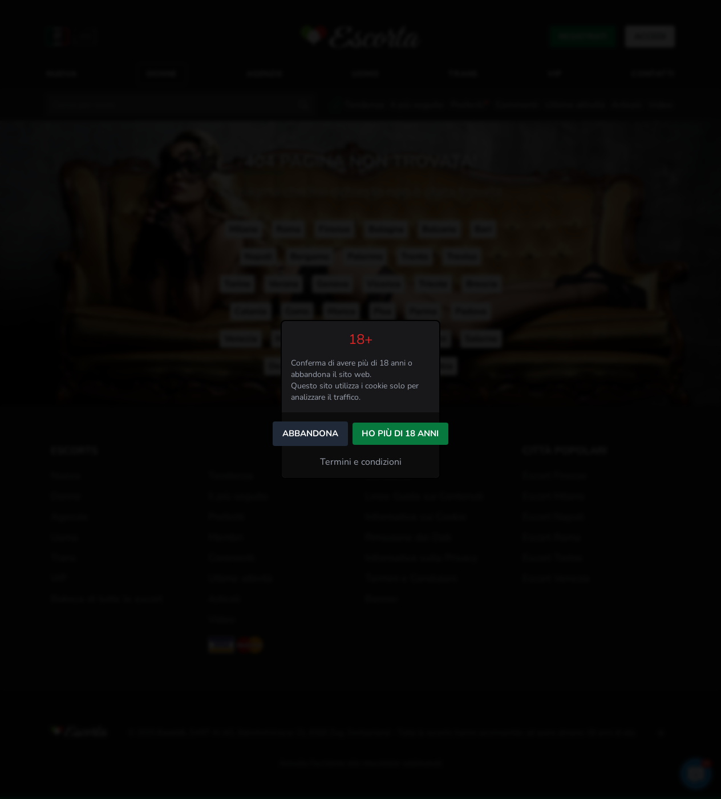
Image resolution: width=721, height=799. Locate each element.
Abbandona (310, 433)
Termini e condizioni (361, 462)
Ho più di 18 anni (400, 433)
